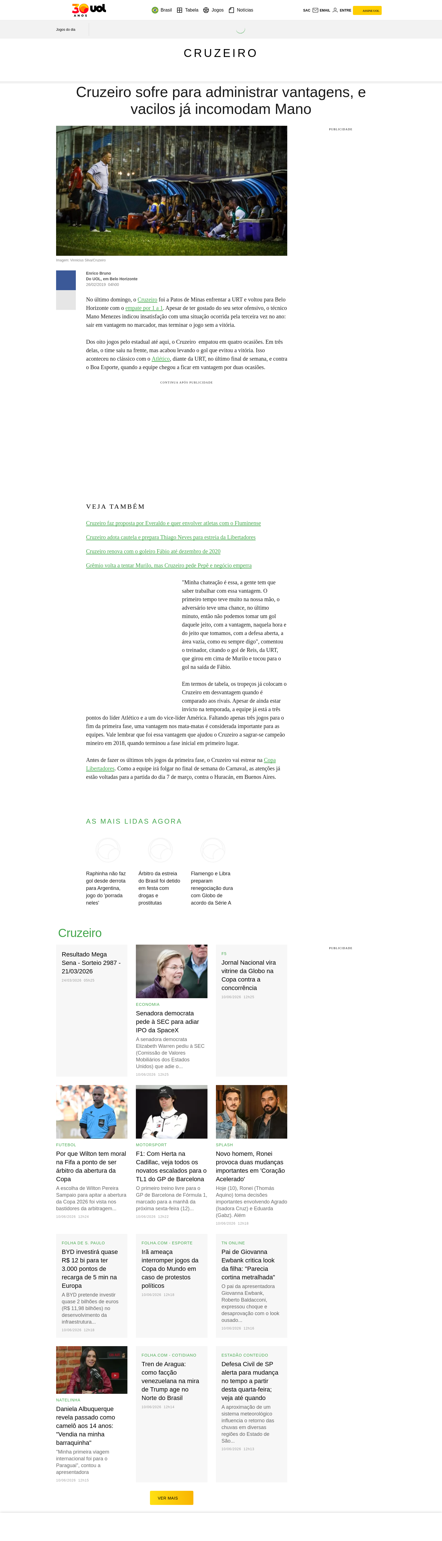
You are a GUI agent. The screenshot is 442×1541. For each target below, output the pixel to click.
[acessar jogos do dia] (69, 30)
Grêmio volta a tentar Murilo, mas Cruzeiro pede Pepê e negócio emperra (169, 565)
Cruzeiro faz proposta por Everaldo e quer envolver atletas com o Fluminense (173, 523)
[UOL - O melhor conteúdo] (89, 10)
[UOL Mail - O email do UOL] (321, 10)
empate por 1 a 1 (144, 308)
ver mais (172, 1497)
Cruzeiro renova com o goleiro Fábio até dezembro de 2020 (153, 551)
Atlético (161, 359)
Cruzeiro (221, 53)
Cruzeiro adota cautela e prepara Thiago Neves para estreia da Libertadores (171, 537)
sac (306, 10)
